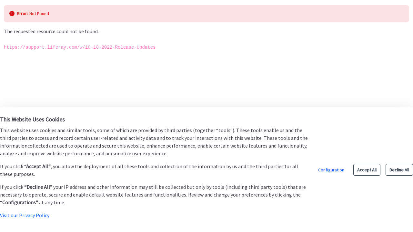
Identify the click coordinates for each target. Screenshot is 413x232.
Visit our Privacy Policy (24, 215)
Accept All (367, 170)
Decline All (399, 170)
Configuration (331, 170)
